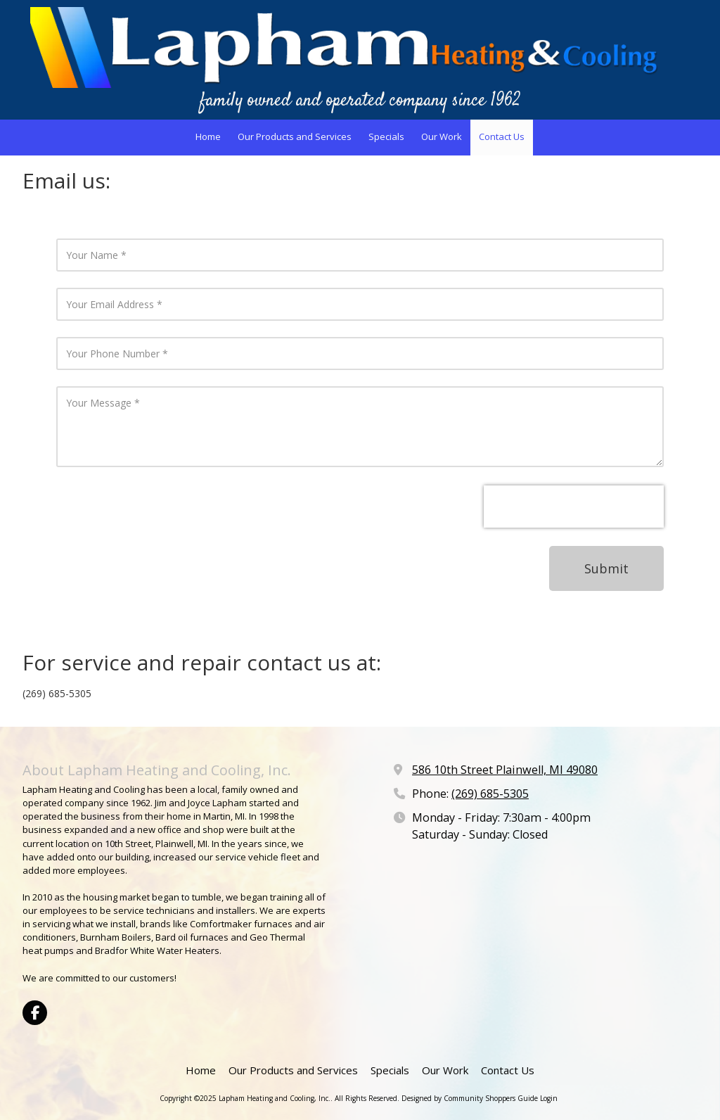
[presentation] (574, 506)
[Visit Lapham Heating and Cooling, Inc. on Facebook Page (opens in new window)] (34, 1012)
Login (549, 1098)
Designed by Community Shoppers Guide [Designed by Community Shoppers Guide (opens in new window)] (469, 1098)
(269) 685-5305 (490, 793)
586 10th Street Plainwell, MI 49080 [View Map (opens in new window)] (505, 769)
